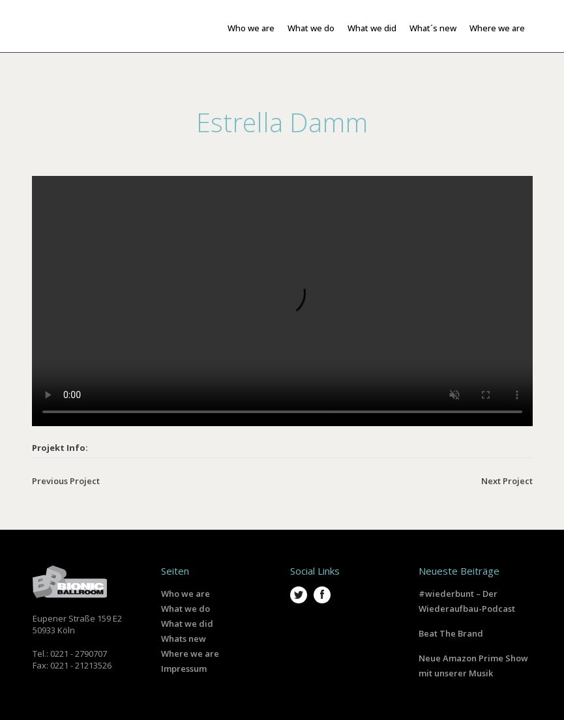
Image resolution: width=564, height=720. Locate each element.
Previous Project (66, 481)
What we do (185, 608)
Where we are (190, 653)
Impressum (184, 668)
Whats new (183, 638)
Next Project (507, 481)
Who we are (185, 593)
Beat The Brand (451, 633)
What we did (187, 623)
